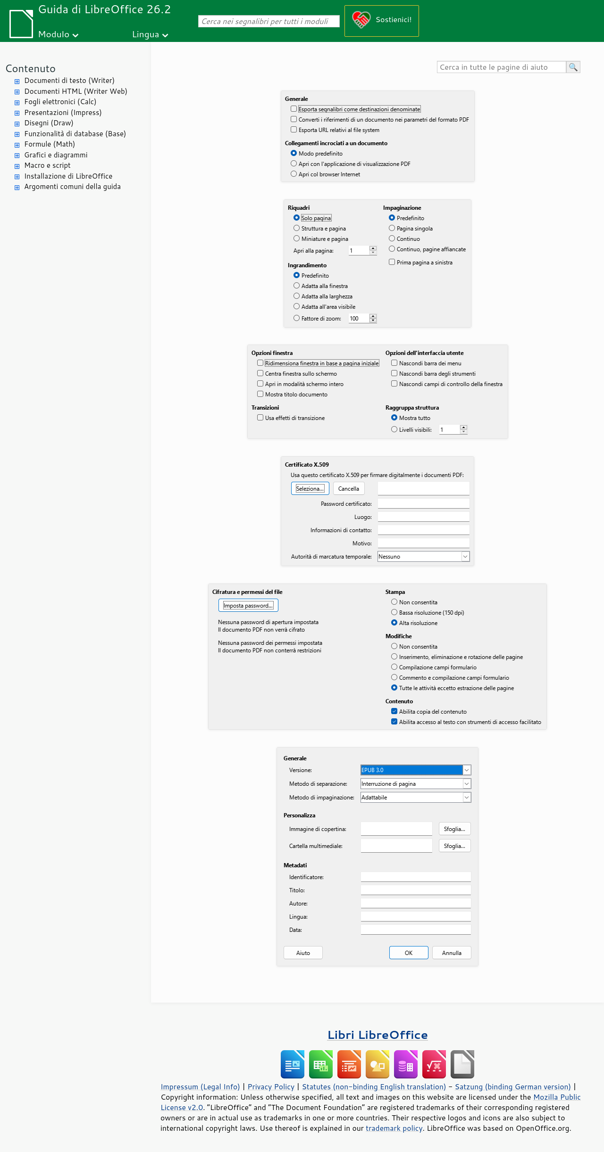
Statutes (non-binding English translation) (374, 1086)
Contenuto (30, 68)
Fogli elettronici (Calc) (60, 102)
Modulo (53, 33)
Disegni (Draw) (49, 123)
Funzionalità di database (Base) (75, 134)
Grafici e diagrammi (56, 155)
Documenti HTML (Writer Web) (75, 91)
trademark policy (394, 1128)
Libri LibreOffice (377, 1034)
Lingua (145, 33)
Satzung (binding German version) (513, 1086)
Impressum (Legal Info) (200, 1086)
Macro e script (47, 165)
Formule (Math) (49, 144)
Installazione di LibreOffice (68, 176)
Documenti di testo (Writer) (69, 80)
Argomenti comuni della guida (72, 186)
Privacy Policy (270, 1086)
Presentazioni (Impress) (63, 112)
